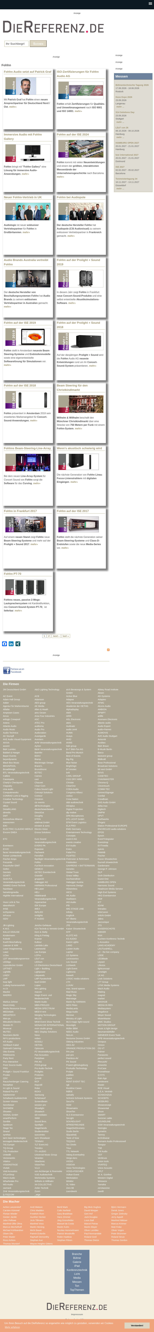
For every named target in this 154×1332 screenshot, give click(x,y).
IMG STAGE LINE (75, 909)
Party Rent (8, 1058)
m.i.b (5, 988)
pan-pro (70, 1055)
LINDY (6, 975)
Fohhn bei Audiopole (71, 197)
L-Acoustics (103, 942)
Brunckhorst (40, 769)
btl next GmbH (105, 769)
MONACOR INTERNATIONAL (49, 1025)
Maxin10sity (9, 1005)
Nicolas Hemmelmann (68, 1230)
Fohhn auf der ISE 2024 (73, 134)
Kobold (6, 939)
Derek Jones (117, 1210)
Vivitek (6, 1168)
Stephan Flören (64, 1240)
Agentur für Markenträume (16, 706)
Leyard (101, 962)
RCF (37, 1081)
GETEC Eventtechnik (45, 872)
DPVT (101, 816)
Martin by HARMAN (75, 1002)
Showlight (39, 1108)
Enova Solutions (43, 832)
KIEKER (102, 932)
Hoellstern (71, 899)
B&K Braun (103, 746)
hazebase (8, 889)
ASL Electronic (73, 719)
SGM (68, 1105)
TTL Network (72, 1151)
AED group (40, 703)
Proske (6, 1075)
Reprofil (38, 1085)
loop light (7, 982)
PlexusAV (102, 1062)
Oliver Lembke (91, 1230)
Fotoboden (71, 862)
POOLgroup (40, 1065)
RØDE (69, 1091)
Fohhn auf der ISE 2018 (20, 385)
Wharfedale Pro (10, 1181)
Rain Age (102, 1078)
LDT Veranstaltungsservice (16, 958)
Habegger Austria (74, 882)
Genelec (70, 869)
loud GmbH (40, 982)
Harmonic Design (74, 885)
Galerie (77, 1262)
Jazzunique (103, 922)
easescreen (8, 822)
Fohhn (38, 862)
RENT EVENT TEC (75, 1081)
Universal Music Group (46, 1155)
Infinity (69, 912)
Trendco (39, 1148)
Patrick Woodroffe (66, 1233)
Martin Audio (41, 1002)
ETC (5, 839)
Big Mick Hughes (92, 1207)
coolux (69, 796)
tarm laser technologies (14, 1138)
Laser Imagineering (12, 948)
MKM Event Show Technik (47, 1022)
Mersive (70, 1015)
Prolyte (69, 1071)
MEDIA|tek (8, 1012)
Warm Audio (9, 1178)
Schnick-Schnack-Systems (79, 1098)
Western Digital (105, 1178)
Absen (101, 693)
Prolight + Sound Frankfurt (16, 1071)
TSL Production (10, 1151)
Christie (70, 782)
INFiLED (39, 912)
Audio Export (104, 726)
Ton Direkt (71, 1144)
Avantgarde (40, 736)
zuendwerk (71, 1191)
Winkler (70, 1181)
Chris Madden (37, 1210)
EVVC (6, 849)
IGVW (101, 905)
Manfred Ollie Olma (12, 1223)
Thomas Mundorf (11, 1243)
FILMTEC (71, 855)
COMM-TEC (104, 789)
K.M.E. (6, 928)
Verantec (39, 1158)
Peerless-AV (72, 1058)
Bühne (77, 1257)
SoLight (70, 1118)
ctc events (40, 802)
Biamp (38, 759)
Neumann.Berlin (11, 1035)
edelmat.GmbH (42, 822)
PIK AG (38, 1062)
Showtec (7, 1111)
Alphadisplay (72, 709)
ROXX (38, 1091)
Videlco (6, 1161)
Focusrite (7, 862)
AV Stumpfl (8, 736)
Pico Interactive (10, 1062)
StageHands (41, 1128)
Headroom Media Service (110, 889)
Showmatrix (72, 1108)
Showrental (103, 1108)
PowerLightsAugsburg (77, 1065)
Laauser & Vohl (10, 945)
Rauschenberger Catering (15, 1081)
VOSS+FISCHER (74, 1171)
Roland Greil (90, 1237)
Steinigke (102, 1128)
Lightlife (7, 972)
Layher (69, 952)
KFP (68, 932)
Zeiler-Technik (41, 1188)
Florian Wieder (10, 1214)
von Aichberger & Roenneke (48, 1171)
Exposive (39, 849)
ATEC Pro (39, 723)
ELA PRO (71, 826)
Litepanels (40, 975)
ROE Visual (103, 1088)
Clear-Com (40, 786)
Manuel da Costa (65, 1223)
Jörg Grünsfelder (65, 1220)
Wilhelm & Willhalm (44, 1181)
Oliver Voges (117, 1230)
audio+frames (104, 729)
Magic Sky (71, 995)
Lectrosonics (72, 958)
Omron (101, 1045)
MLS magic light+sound (77, 1022)
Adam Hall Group (11, 699)
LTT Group (103, 982)
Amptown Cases (11, 713)
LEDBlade (103, 958)
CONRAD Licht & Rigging (15, 796)
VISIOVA (70, 1164)
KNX (100, 935)
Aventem (39, 739)
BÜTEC (38, 772)
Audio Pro (39, 729)
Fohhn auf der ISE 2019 (20, 322)
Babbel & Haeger (11, 752)
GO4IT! (6, 875)
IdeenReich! (9, 905)
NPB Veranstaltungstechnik (111, 1038)
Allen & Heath (41, 709)
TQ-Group (8, 1148)
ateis (68, 723)
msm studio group (43, 1028)
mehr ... (120, 106)
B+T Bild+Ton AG (74, 749)
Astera (6, 723)
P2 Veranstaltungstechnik (47, 1051)
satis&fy (70, 1095)
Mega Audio (72, 1012)
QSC (5, 1078)
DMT (5, 816)
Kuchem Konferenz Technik (111, 939)
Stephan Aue (36, 1240)
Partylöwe (39, 1058)
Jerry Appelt (117, 1217)
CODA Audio (72, 789)
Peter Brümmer (118, 1233)
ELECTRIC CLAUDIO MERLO (18, 829)
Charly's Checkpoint (13, 782)
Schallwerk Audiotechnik (15, 1098)
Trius (68, 1148)
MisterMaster (104, 1018)
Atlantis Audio (9, 726)
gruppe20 (39, 879)
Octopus (102, 1041)
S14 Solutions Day (125, 112)
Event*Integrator (106, 839)
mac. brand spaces (75, 988)
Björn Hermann (118, 1207)
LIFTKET (7, 968)
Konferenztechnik (77, 1270)
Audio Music (9, 729)
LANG (69, 945)
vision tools (103, 1161)
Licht (77, 1273)
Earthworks (103, 819)
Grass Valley (72, 875)
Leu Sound (71, 962)
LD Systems (72, 955)
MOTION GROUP (106, 1025)
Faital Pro (71, 852)
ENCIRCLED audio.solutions (112, 829)
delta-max (103, 806)
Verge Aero (71, 1158)
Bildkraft (102, 759)
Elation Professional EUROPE (112, 826)
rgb (67, 1085)
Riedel (101, 1085)
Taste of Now (72, 1138)
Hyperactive (40, 902)
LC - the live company (108, 952)
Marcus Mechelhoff (12, 1227)
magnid (101, 995)
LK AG (101, 975)
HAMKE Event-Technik (14, 885)
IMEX (37, 909)
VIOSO (69, 1161)
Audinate (70, 726)
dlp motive (71, 812)
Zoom (37, 1191)
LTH (68, 982)
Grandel (38, 875)
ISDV (5, 919)
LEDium (38, 962)
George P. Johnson (107, 869)
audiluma (39, 726)
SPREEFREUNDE (75, 1125)
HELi (37, 892)
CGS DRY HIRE (74, 779)
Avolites (101, 742)
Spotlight (39, 1125)
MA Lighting (40, 988)
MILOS (38, 1018)
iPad (77, 1265)
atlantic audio (104, 723)
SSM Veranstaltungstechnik (111, 1125)
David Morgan (91, 1210)
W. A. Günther (105, 1174)
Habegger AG (41, 882)
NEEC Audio (72, 1032)
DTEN (38, 819)
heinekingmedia (10, 892)
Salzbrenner (9, 1095)
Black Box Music (11, 762)
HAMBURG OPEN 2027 (127, 143)
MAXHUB (102, 1002)
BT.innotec (71, 769)
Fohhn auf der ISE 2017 (73, 511)
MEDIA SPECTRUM (44, 1008)
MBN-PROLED (42, 1005)
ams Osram (40, 713)
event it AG (71, 839)
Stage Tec (8, 1128)
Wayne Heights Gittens (41, 1243)
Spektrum (7, 1125)
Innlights (39, 915)
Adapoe (70, 699)
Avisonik (102, 739)
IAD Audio (71, 902)
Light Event (71, 968)
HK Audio (70, 895)
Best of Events (73, 756)
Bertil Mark (62, 1207)
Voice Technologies (75, 1168)
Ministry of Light (74, 1018)
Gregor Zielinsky (119, 1214)
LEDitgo (7, 962)
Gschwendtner (73, 879)
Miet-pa (6, 1018)
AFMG (101, 703)
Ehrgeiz (101, 822)
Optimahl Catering (12, 1048)
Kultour (38, 942)
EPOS (101, 832)
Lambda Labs (41, 945)
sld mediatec (41, 1115)
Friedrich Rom (37, 1214)
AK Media (39, 706)
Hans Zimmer (63, 1217)
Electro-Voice (41, 829)
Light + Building (42, 968)
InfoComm (103, 912)
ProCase (102, 1068)
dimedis (7, 812)
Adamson (39, 699)
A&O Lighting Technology (47, 689)
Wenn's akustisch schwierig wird (79, 448)
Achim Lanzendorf (12, 1207)
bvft (68, 772)
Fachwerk (39, 852)
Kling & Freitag (42, 935)
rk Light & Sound (11, 1088)
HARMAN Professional (46, 885)
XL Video (70, 1184)
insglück (70, 915)
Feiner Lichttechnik (12, 855)
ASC (37, 719)
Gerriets (7, 872)
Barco (100, 752)
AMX (68, 713)
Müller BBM (72, 1028)
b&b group (71, 746)
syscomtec (40, 1135)
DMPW (101, 812)
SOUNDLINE (104, 1121)
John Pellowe (9, 1220)
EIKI (5, 826)
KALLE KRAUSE (11, 932)
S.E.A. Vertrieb (105, 1091)
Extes (69, 849)
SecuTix (70, 1101)
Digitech (102, 809)
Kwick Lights (72, 942)
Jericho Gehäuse (43, 925)
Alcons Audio (104, 706)
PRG (5, 1068)
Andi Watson (36, 1207)
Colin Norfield (63, 1210)
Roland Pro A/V (10, 1091)
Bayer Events (9, 756)
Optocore (39, 1048)
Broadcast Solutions (107, 766)
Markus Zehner (10, 1002)
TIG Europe (8, 1144)
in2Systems (8, 912)
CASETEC (103, 776)
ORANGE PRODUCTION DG (80, 1048)
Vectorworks (9, 1158)
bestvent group (105, 756)
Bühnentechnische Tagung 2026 (132, 85)
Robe (37, 1088)
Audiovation (40, 733)
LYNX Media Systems (108, 985)
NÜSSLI (39, 1041)
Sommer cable (105, 1118)
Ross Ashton (9, 1240)
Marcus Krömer (118, 1223)
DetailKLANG (9, 809)
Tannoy (101, 1135)
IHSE (5, 909)
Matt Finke (116, 1227)
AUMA (69, 733)
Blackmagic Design (44, 762)
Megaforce (103, 1012)
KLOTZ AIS (71, 935)
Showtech (39, 1111)
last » (66, 636)
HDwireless (71, 889)
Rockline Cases (74, 1088)
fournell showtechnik (108, 862)
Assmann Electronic (107, 719)
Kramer (38, 939)
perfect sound (104, 1058)
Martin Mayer (90, 1227)
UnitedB (7, 1155)
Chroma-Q (103, 782)
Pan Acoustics (41, 1055)
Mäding (101, 992)
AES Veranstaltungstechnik (79, 703)
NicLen (69, 1035)
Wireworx (102, 1181)
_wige (37, 1194)
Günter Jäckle (10, 1217)
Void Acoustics (10, 1171)
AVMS (69, 742)
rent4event (103, 1081)
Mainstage (71, 998)
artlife (100, 716)
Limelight (102, 972)
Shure (101, 1111)
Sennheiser (8, 1105)
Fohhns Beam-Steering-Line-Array (27, 448)
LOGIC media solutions (77, 978)
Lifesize (101, 965)
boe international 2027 (127, 155)
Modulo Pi (8, 1025)
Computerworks (10, 792)
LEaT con (39, 958)
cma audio (8, 789)
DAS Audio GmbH (107, 802)
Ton (77, 1285)
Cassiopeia (8, 779)
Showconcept (104, 1105)
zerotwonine (104, 1188)
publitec (70, 1075)
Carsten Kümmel (11, 1210)
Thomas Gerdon (119, 1240)
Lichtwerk (70, 965)
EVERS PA (40, 845)
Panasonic (103, 1055)
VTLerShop (8, 1174)
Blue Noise (71, 762)
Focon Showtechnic (107, 859)
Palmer (101, 1051)
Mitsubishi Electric (12, 1022)
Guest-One (103, 879)
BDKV (38, 756)
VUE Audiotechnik (43, 1174)
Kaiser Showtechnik (76, 928)
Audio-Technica (10, 733)
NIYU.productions (11, 1038)
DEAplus (70, 806)
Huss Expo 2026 (124, 97)
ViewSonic (40, 1161)
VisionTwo (40, 1164)
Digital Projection (74, 809)
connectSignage (106, 792)
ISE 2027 (120, 167)
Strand (6, 1131)
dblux (5, 806)
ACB (37, 696)
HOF (100, 899)
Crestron (39, 799)
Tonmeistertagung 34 (126, 179)
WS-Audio (8, 1184)
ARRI (68, 716)
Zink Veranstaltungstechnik (16, 1191)
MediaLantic (72, 1008)
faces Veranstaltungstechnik (17, 852)
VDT (100, 1155)
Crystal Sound (10, 802)
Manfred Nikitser (119, 1220)
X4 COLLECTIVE (43, 1184)
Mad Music (71, 992)
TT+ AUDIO (40, 1151)
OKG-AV (70, 1045)
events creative (73, 842)
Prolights (39, 1071)
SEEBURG (103, 1101)
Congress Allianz (74, 792)
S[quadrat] (71, 1135)
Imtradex (102, 909)
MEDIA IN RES (105, 1005)
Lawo (5, 952)
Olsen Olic (8, 1233)
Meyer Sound (104, 1015)
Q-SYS (101, 1075)
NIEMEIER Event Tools (109, 1035)
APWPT (102, 713)
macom (38, 992)
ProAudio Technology (76, 1068)
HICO (69, 892)
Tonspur (102, 1144)
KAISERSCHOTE (106, 928)
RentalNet (8, 1085)
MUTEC (7, 1032)
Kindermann (9, 935)
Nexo (37, 1035)
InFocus (7, 915)
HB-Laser (39, 889)
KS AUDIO (71, 939)
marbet (101, 998)
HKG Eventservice (107, 895)
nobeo (38, 1038)
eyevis (101, 849)
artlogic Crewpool (11, 719)
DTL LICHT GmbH (75, 819)
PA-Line (70, 1051)
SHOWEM (8, 1108)
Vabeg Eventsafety (75, 1155)
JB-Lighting (8, 925)
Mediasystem (104, 1008)
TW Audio (102, 1151)
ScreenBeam (41, 1101)
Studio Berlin (72, 1131)
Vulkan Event (72, 1174)
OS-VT (101, 1048)
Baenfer (38, 752)
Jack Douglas (90, 1217)
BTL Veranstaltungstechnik (16, 772)
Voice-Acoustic (105, 1168)
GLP (100, 872)
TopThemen (77, 1289)
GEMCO (39, 869)
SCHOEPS (103, 1098)
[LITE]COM (8, 1194)
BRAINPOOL (9, 766)
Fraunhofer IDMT (11, 865)
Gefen (6, 869)
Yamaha (102, 1184)
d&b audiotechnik (74, 802)
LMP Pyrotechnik (43, 978)
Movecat (7, 1028)
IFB (68, 905)
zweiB (101, 1191)
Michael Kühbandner (13, 1230)
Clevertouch (104, 786)
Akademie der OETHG (77, 706)
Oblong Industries (74, 1041)
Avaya (69, 736)
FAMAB (101, 852)
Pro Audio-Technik (43, 1068)
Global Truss (72, 872)
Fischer (101, 855)
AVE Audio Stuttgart (107, 736)
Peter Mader (9, 1237)
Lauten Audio (72, 948)
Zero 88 (70, 1188)
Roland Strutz (118, 1237)
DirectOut (39, 812)
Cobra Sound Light (44, 789)
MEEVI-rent (40, 1012)
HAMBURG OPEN (107, 882)
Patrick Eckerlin (37, 1233)
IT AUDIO (39, 919)
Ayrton (38, 746)
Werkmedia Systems (45, 1178)
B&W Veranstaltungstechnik (48, 749)
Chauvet (39, 782)
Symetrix (102, 1131)
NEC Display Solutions (46, 1032)
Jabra (100, 919)
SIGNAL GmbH (10, 1115)
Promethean (104, 1071)
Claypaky (7, 786)
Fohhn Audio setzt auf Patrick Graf (27, 71)
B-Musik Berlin (105, 749)
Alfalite (6, 709)
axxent (6, 746)
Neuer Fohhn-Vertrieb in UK (23, 197)
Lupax (38, 985)
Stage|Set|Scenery (75, 1128)
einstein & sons (42, 826)
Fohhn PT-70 (12, 573)
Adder (6, 703)
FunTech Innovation (44, 865)
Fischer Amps (9, 859)
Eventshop (103, 842)
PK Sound (71, 1062)
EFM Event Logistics (76, 822)
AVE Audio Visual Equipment (17, 739)
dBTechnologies (42, 806)
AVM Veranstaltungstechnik (48, 742)
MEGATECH (9, 1015)
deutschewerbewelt (44, 809)
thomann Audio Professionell (112, 1141)
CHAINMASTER (106, 779)
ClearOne (71, 786)
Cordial (101, 796)
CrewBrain (103, 799)
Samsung (39, 1095)
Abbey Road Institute (108, 689)
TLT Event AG (41, 1144)
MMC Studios (104, 1022)
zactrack (7, 1188)
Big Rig (69, 759)
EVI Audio (71, 845)
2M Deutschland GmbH (14, 689)
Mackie (6, 992)
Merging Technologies (45, 1015)
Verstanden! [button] (137, 1325)
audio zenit (71, 729)
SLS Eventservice (75, 1115)
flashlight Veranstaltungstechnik (50, 859)
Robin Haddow (64, 1237)
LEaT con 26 (122, 127)
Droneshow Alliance (12, 819)
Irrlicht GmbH (104, 915)
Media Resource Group (14, 1008)
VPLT (100, 1171)
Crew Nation (72, 799)
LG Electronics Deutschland (48, 965)
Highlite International (13, 895)
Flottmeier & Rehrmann (77, 859)
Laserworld (40, 948)
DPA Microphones (75, 816)
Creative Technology (13, 799)
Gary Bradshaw (64, 1214)
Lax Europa (40, 952)
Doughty (39, 816)
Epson (101, 835)
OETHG (38, 1045)
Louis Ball (89, 1220)
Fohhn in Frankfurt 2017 (20, 511)
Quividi (38, 1078)
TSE (100, 1148)
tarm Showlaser (42, 1138)
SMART (101, 1115)
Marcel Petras (91, 1223)
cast (37, 779)
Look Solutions (105, 978)
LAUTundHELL (105, 948)
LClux (6, 955)
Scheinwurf (40, 1098)
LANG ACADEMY (106, 945)
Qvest (69, 1078)
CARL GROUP (73, 776)
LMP (5, 978)
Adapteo (102, 699)
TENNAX (39, 1141)
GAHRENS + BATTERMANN (80, 865)
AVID (68, 739)
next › (56, 636)
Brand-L (38, 766)
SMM (37, 1118)
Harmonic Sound (106, 885)
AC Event (7, 696)
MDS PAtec (71, 1005)
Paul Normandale (92, 1233)
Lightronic (71, 972)
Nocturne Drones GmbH (78, 1038)
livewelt (69, 975)
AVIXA (6, 742)
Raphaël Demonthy (39, 1237)
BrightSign (71, 766)
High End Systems (107, 892)
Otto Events (9, 1051)
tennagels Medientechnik (15, 1141)
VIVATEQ (102, 1164)
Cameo (38, 776)
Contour (38, 796)
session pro (40, 1105)
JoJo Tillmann (37, 1220)
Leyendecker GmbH (13, 965)
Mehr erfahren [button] (12, 1327)
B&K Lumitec (9, 749)
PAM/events (9, 1055)
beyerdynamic (10, 759)
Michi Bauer (36, 1230)
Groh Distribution (106, 875)
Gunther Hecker (38, 1217)
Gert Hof (88, 1214)
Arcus (6, 716)
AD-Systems (104, 696)
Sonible (6, 1121)
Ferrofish (39, 855)
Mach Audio (103, 988)
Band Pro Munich (74, 752)
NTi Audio (7, 1041)
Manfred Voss (37, 1223)
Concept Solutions (43, 792)
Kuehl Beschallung (12, 942)
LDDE (101, 955)
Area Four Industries (45, 716)
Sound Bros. (41, 1121)
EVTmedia (103, 845)
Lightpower (40, 972)
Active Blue (71, 696)
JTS (100, 925)
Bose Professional (107, 762)
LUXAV (69, 985)
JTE (68, 925)
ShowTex (70, 1111)
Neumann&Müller (106, 1032)
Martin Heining (37, 1227)
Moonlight (71, 1025)
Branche (77, 1254)
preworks (102, 1065)
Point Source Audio (12, 1065)
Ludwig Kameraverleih (14, 985)
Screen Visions (10, 1101)
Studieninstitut (41, 1131)
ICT (99, 902)
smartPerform (9, 1118)
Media (77, 1277)
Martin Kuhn (63, 1227)
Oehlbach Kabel (11, 1045)
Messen (77, 1281)
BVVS (101, 772)
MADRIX (7, 995)
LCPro (38, 955)
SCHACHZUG (105, 1095)
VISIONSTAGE (10, 1164)
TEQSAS (70, 1141)
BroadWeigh (9, 769)
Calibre (6, 776)
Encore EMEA (10, 832)
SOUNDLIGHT (73, 1121)
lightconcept (104, 968)
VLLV (37, 1168)
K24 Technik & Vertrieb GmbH (49, 928)
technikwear (104, 1138)
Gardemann (103, 865)
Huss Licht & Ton (11, 902)
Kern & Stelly (41, 932)
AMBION (102, 709)
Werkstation (72, 1178)
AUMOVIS (103, 733)
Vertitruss (102, 1158)
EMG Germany (73, 829)
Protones (39, 1075)
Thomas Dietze (91, 1240)
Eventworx (8, 845)
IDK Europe (40, 905)
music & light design (107, 1028)
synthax (7, 1135)
